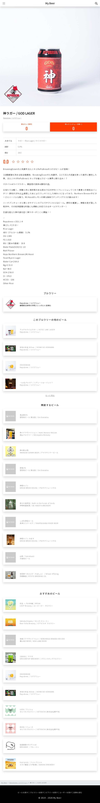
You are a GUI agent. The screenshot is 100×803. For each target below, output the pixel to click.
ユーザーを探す (66, 792)
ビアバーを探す (52, 792)
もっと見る (50, 395)
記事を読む (78, 792)
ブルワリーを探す (37, 792)
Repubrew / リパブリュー (12, 118)
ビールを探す (23, 792)
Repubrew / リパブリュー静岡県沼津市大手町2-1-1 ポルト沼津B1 (35, 304)
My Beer (50, 3)
